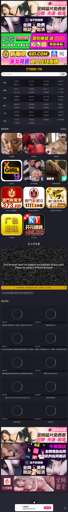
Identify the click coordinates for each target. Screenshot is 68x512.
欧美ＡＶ (46, 89)
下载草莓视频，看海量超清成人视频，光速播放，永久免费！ (41, 288)
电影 (4, 98)
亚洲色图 (31, 104)
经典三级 (31, 100)
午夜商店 (31, 120)
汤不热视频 (60, 120)
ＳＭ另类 (60, 92)
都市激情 (17, 112)
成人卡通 (46, 96)
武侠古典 (60, 112)
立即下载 (47, 508)
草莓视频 (46, 120)
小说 (4, 113)
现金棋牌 (46, 84)
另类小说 (31, 115)
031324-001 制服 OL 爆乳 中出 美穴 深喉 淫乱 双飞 (17, 293)
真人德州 (31, 81)
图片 (4, 106)
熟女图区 (46, 107)
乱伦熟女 (46, 100)
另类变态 (60, 100)
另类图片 (60, 107)
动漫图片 (60, 104)
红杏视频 (17, 123)
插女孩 (17, 120)
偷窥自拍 (17, 104)
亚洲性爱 (17, 96)
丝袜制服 (31, 92)
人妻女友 (46, 112)
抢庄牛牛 (60, 84)
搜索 (63, 74)
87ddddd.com (34, 69)
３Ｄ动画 (60, 89)
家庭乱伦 (31, 112)
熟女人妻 (17, 92)
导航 (4, 121)
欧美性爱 (60, 96)
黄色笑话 (46, 115)
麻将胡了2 (17, 84)
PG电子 (17, 81)
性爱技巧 (60, 115)
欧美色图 (46, 104)
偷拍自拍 (31, 96)
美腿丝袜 (17, 107)
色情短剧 (31, 123)
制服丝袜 (17, 100)
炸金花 (31, 84)
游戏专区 (60, 81)
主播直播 (46, 92)
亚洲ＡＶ (17, 89)
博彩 (4, 83)
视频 (4, 90)
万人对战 (46, 81)
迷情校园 (17, 115)
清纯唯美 (31, 107)
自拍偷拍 (31, 89)
